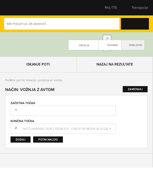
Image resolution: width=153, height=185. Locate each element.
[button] (14, 7)
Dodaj (20, 157)
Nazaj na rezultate (115, 82)
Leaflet (108, 71)
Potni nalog (48, 157)
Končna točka (22, 138)
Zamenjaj (138, 139)
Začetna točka (23, 120)
